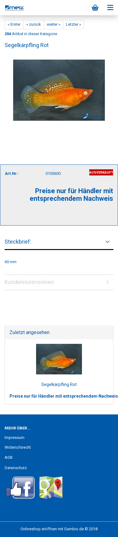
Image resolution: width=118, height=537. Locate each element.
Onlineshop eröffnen (38, 529)
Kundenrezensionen (29, 282)
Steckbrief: (18, 241)
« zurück (33, 24)
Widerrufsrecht (18, 447)
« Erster (14, 24)
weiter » (53, 24)
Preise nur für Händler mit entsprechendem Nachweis (63, 396)
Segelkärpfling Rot (59, 384)
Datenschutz (16, 467)
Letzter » (73, 24)
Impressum (14, 437)
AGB (9, 457)
